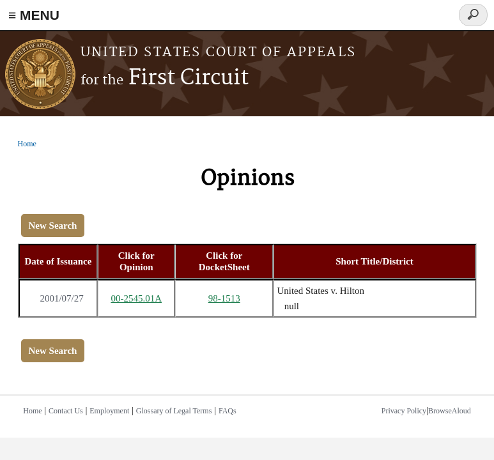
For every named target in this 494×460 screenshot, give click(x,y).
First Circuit (165, 78)
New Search (53, 225)
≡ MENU (33, 15)
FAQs (227, 410)
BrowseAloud (449, 410)
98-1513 (224, 298)
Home (27, 143)
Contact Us (66, 410)
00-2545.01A (136, 298)
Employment (109, 410)
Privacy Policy (404, 410)
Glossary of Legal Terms (174, 410)
